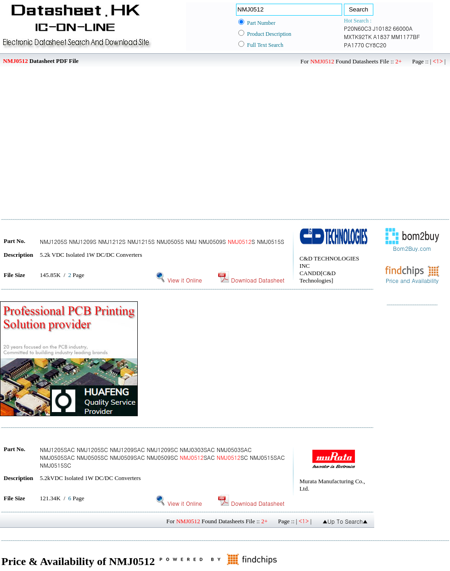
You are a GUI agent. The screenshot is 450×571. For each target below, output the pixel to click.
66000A (403, 28)
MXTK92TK (358, 36)
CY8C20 (376, 45)
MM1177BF (405, 36)
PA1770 (354, 45)
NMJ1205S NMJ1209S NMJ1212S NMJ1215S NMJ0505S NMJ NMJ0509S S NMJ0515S (162, 241)
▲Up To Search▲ (345, 521)
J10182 (382, 28)
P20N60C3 (357, 28)
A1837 (381, 36)
